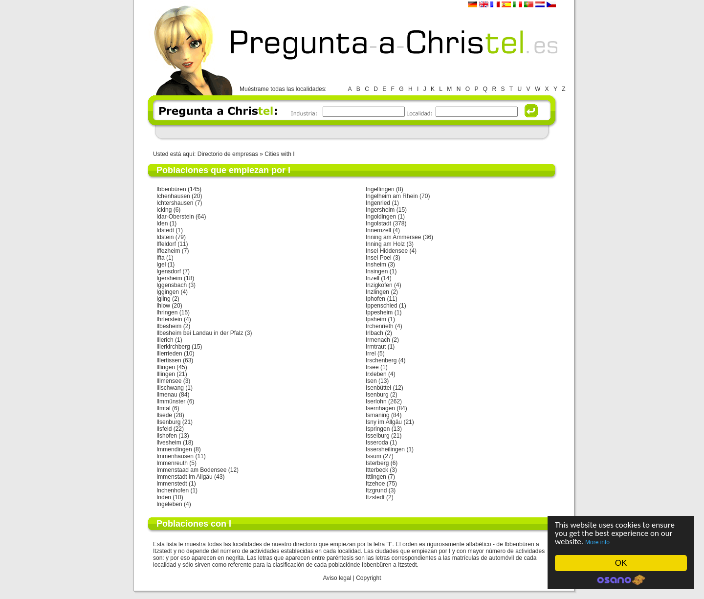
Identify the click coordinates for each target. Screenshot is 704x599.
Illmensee (168, 380)
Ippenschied (381, 305)
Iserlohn (376, 401)
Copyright (368, 578)
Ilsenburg (168, 422)
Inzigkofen (379, 285)
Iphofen (375, 298)
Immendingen (174, 449)
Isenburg (377, 394)
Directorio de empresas (228, 154)
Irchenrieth (380, 326)
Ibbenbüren (171, 189)
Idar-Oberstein (175, 216)
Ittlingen (376, 476)
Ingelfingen (380, 189)
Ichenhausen (173, 196)
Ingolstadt (378, 223)
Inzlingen (377, 291)
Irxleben (376, 374)
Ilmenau (166, 394)
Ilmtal (163, 408)
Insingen (377, 271)
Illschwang (170, 387)
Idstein (165, 237)
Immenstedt (171, 483)
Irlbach (374, 333)
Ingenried (378, 203)
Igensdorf (168, 271)
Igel (161, 264)
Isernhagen (380, 408)
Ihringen (166, 312)
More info (597, 542)
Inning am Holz (385, 244)
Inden (163, 497)
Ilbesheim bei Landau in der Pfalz (199, 333)
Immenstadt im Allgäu (184, 476)
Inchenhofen (172, 490)
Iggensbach (171, 285)
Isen (371, 380)
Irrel (371, 353)
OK (621, 563)
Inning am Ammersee (393, 237)
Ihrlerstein (169, 319)
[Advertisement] (351, 131)
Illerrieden (169, 353)
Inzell (372, 278)
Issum (373, 456)
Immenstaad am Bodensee (191, 469)
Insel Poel (379, 257)
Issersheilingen (385, 449)
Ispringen (378, 428)
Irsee (372, 367)
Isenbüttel (378, 387)
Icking (164, 209)
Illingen (165, 367)
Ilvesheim (168, 442)
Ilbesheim (168, 326)
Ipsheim (376, 319)
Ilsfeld (164, 428)
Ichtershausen (174, 203)
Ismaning (378, 415)
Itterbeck (377, 469)
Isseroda (377, 442)
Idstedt (165, 230)
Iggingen (167, 291)
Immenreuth (172, 463)
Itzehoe (375, 483)
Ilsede (164, 415)
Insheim (376, 264)
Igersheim (169, 278)
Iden (162, 223)
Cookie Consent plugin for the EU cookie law (620, 580)
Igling (163, 298)
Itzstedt (375, 497)
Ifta (160, 257)
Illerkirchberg (173, 346)
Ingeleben (169, 504)
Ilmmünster (170, 401)
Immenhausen (175, 456)
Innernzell (378, 230)
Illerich (165, 339)
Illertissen (168, 360)
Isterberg (377, 463)
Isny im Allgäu (384, 422)
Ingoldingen (381, 216)
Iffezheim (168, 250)
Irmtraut (376, 346)
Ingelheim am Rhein (392, 196)
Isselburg (378, 435)
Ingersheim (380, 209)
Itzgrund (376, 490)
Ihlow (163, 305)
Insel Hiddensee (387, 250)
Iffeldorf (166, 244)
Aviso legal (337, 578)
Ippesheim (379, 312)
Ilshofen (166, 435)
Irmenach (378, 339)
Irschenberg (381, 360)
